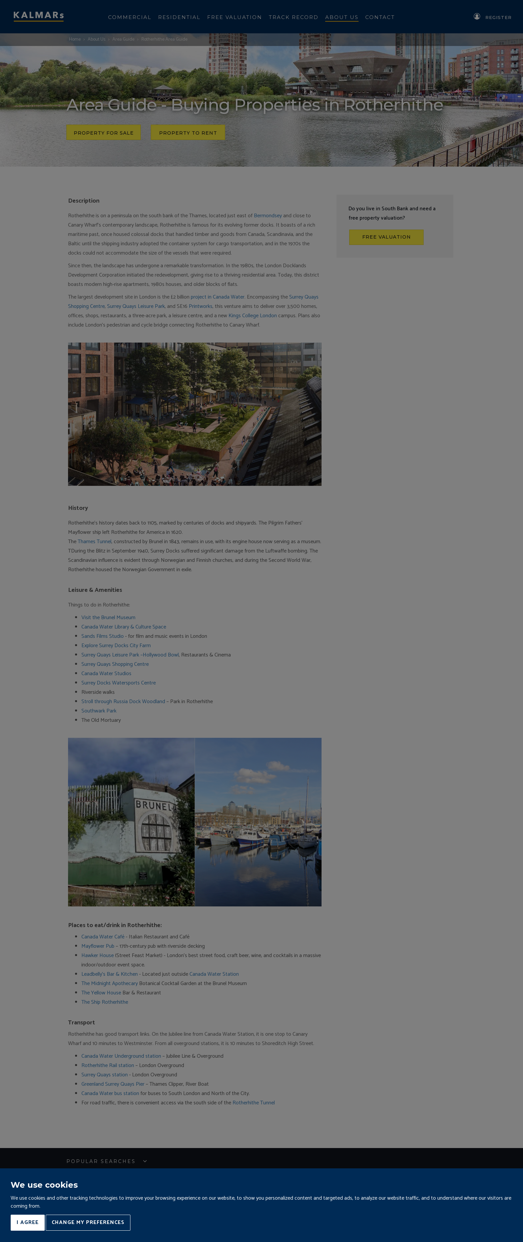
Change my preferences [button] (88, 1222)
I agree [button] (28, 1222)
